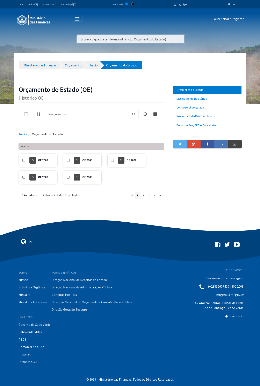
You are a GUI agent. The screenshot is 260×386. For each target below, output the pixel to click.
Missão (23, 280)
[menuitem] (207, 90)
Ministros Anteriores (33, 302)
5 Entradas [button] (30, 195)
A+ (185, 4)
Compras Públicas (64, 295)
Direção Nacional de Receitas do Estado (79, 280)
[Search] (87, 114)
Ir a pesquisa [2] (49, 4)
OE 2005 (87, 160)
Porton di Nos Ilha (31, 347)
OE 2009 (87, 177)
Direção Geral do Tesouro (69, 309)
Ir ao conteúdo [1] (29, 4)
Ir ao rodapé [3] (68, 4)
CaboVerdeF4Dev (30, 332)
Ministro (24, 295)
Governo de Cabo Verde (35, 324)
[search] (134, 114)
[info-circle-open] (145, 114)
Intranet (25, 354)
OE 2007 (43, 160)
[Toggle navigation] (56, 20)
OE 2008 (43, 177)
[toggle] (32, 114)
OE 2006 (131, 160)
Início (23, 134)
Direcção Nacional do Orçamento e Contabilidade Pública (92, 302)
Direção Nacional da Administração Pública (82, 287)
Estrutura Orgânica (32, 287)
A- (175, 5)
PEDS (22, 339)
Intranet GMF (28, 362)
